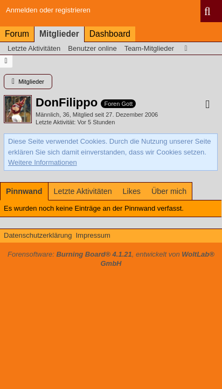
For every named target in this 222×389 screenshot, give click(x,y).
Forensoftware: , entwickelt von (111, 258)
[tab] (24, 191)
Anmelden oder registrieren (48, 10)
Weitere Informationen (42, 162)
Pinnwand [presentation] (24, 191)
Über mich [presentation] (168, 191)
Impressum (92, 235)
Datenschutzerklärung (38, 235)
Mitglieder (59, 33)
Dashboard (109, 33)
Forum (17, 33)
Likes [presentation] (132, 191)
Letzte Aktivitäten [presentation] (83, 191)
